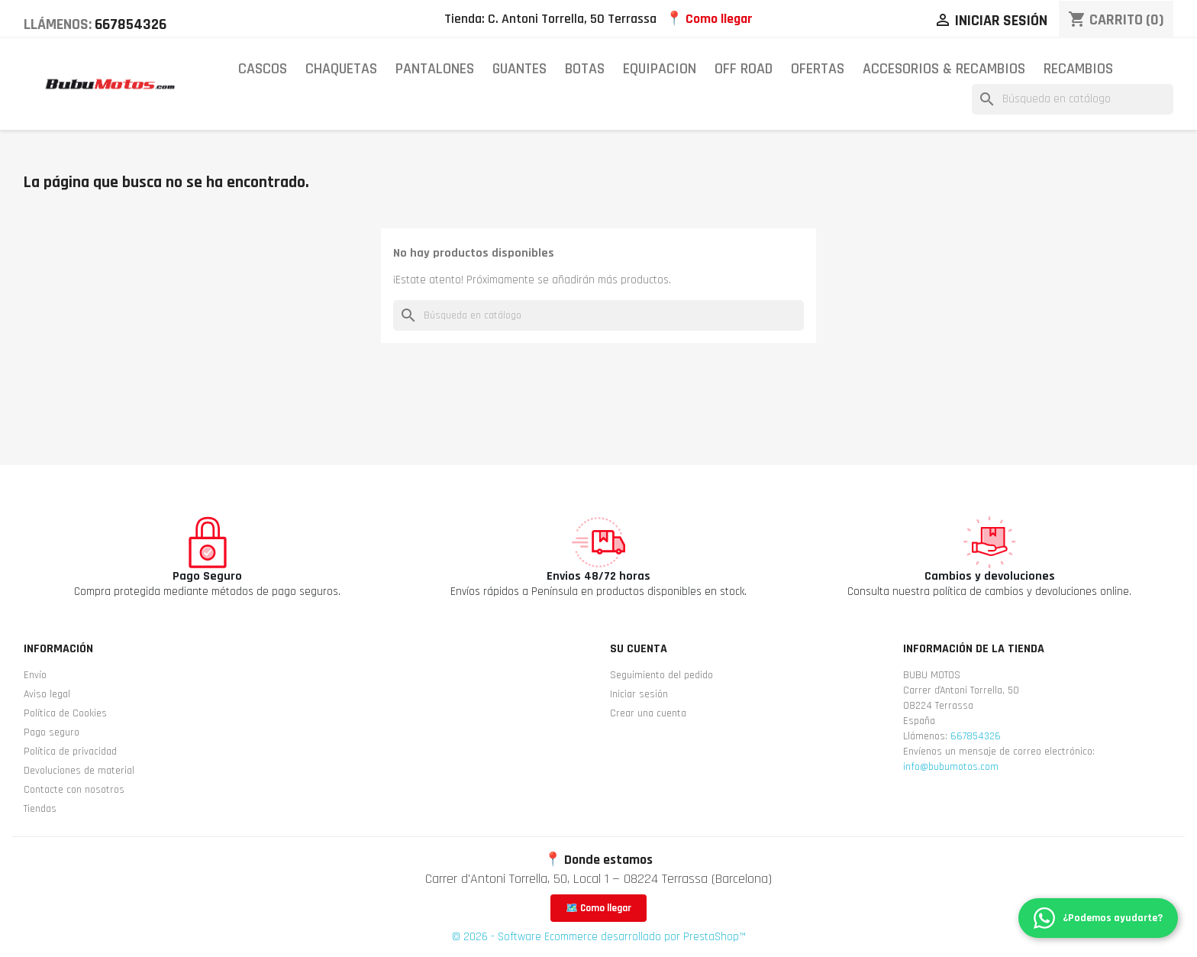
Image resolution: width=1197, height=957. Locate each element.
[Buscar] (1072, 99)
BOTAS (585, 69)
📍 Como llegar (709, 18)
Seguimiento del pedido (661, 675)
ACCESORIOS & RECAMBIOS (944, 69)
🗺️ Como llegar (598, 908)
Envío (35, 675)
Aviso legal (47, 694)
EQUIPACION (659, 69)
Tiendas (40, 809)
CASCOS (262, 69)
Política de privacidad (70, 751)
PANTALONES (434, 69)
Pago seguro (51, 732)
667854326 (130, 24)
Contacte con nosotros (74, 790)
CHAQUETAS (341, 69)
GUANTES (519, 69)
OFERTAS (817, 69)
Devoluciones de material (79, 771)
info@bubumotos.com (951, 767)
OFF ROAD (744, 69)
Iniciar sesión (639, 694)
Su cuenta (638, 649)
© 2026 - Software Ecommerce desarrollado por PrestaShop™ (599, 937)
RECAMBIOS (1078, 69)
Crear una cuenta (648, 713)
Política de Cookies (65, 713)
